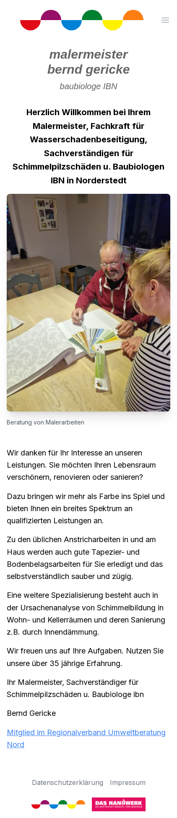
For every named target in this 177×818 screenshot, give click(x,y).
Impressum (128, 782)
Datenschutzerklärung (67, 782)
